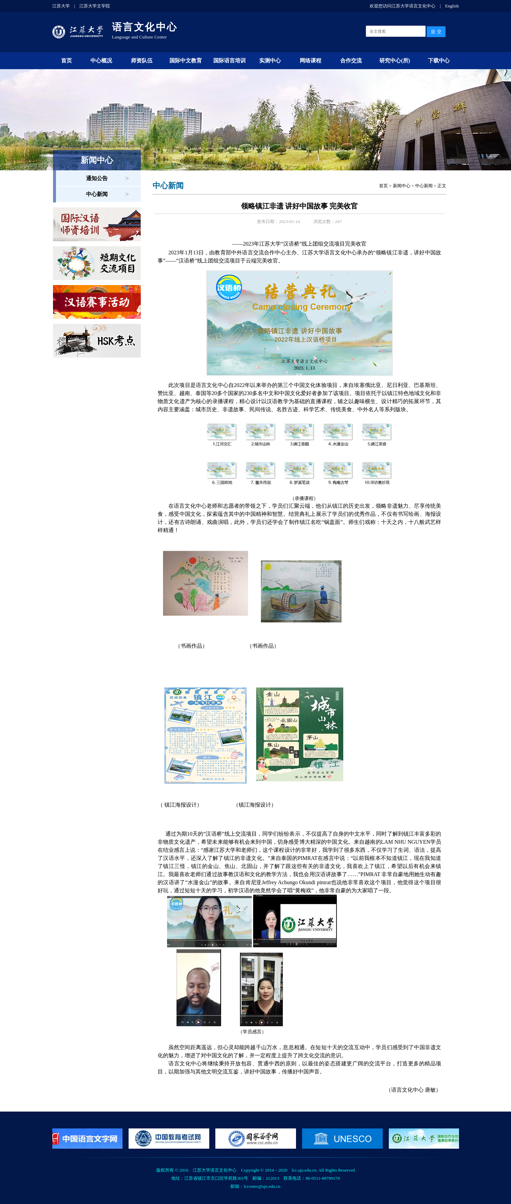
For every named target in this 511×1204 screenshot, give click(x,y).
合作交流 (351, 60)
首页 (66, 60)
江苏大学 (61, 5)
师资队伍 (142, 60)
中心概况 (101, 60)
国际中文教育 (185, 60)
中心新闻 (97, 194)
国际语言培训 (229, 60)
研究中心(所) (394, 60)
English (452, 5)
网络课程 (310, 60)
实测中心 (270, 60)
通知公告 (97, 178)
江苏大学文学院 (94, 5)
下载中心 (439, 60)
